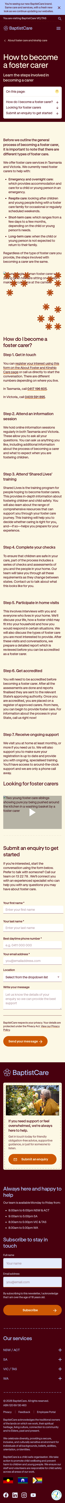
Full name (8, 1254)
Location (9, 969)
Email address (11, 1273)
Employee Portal (46, 1411)
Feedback (24, 1411)
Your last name (13, 921)
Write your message (16, 987)
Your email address (16, 954)
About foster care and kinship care (27, 40)
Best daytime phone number (22, 938)
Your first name (13, 903)
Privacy (7, 1411)
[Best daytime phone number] (32, 945)
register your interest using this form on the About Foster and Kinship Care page (31, 367)
